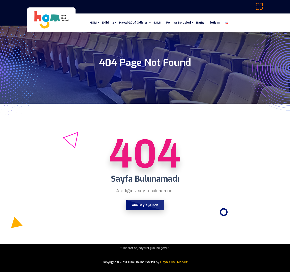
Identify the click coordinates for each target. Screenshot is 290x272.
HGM (93, 22)
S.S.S (157, 22)
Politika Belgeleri (178, 22)
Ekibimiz (108, 22)
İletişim (214, 22)
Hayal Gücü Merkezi (174, 262)
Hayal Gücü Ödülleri (133, 22)
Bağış (200, 22)
